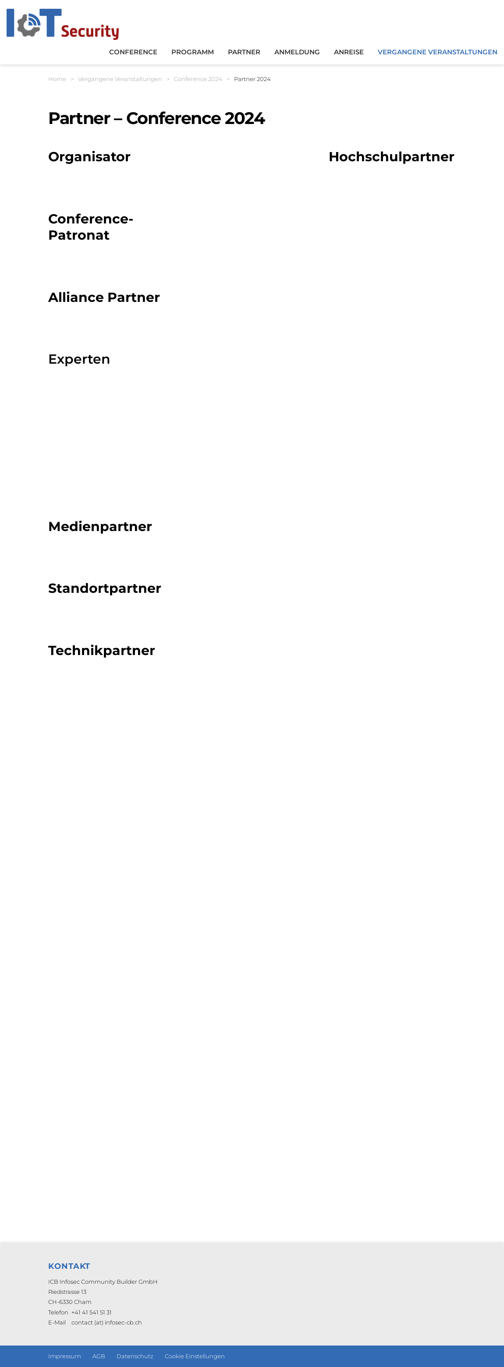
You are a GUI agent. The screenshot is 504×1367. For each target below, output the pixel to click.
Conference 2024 (198, 78)
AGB (98, 1356)
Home (57, 78)
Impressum (64, 1356)
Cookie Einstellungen (195, 1356)
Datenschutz (135, 1356)
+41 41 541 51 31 (91, 1312)
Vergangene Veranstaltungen (120, 78)
